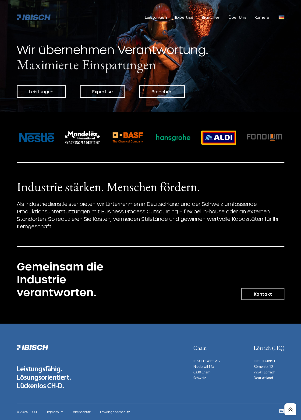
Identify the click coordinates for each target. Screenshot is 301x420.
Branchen (211, 17)
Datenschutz (81, 411)
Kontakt (263, 294)
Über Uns (237, 17)
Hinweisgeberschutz (114, 411)
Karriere (262, 17)
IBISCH (33, 411)
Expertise (184, 17)
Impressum (55, 411)
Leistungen (156, 17)
